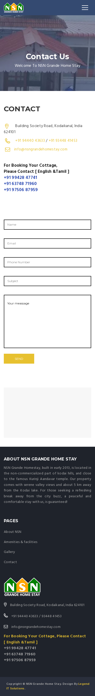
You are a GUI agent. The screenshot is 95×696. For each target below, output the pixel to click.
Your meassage (47, 321)
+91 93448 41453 (63, 141)
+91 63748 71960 (20, 183)
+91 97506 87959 (21, 190)
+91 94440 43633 (30, 141)
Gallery (9, 552)
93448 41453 (52, 616)
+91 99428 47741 (20, 177)
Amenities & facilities (20, 542)
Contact (10, 562)
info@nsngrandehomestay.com (40, 149)
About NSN (13, 532)
